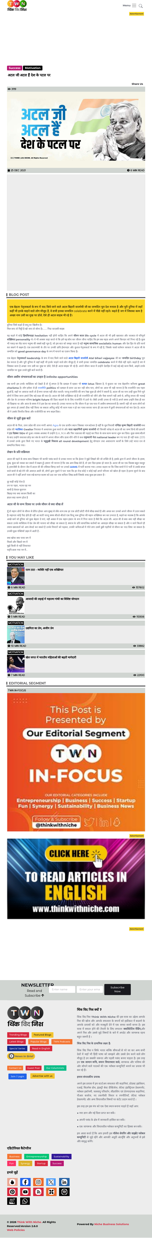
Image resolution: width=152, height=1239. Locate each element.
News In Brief (21, 1056)
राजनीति (42, 387)
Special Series (17, 1048)
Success (15, 68)
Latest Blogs (16, 1041)
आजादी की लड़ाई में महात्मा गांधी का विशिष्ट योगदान (52, 599)
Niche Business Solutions (111, 1224)
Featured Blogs (42, 1034)
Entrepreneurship (36, 1156)
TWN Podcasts (61, 1041)
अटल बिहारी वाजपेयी (78, 358)
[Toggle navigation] (130, 5)
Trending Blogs (18, 1034)
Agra (55, 425)
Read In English (41, 1048)
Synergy (25, 1163)
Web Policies (16, 1230)
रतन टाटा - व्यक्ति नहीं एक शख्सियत (45, 569)
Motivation (33, 68)
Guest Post (33, 1068)
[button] (141, 6)
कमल (84, 383)
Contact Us (15, 1068)
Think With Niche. (29, 1222)
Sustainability (61, 1156)
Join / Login (17, 1076)
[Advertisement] (79, 35)
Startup (41, 1163)
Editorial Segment (27, 683)
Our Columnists (55, 1068)
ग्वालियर (19, 429)
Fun (11, 1163)
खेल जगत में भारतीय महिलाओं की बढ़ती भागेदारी (51, 657)
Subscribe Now (118, 989)
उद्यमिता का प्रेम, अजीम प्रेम (40, 628)
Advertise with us (42, 1076)
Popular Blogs (39, 1041)
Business (14, 1156)
